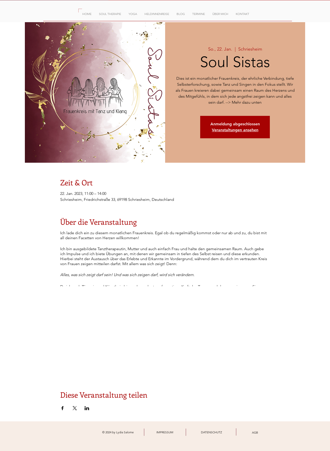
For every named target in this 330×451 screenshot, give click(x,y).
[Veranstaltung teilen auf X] (74, 408)
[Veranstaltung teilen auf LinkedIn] (87, 408)
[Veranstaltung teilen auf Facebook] (62, 408)
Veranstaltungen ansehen (235, 130)
